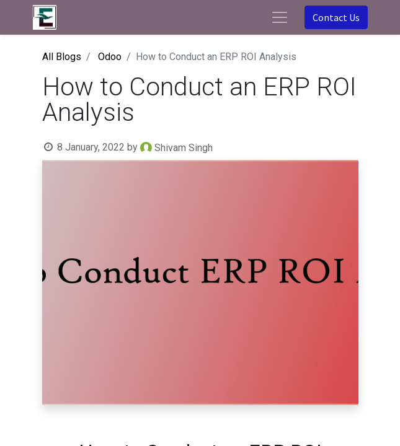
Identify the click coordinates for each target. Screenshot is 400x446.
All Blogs (61, 57)
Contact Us (336, 17)
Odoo (110, 57)
